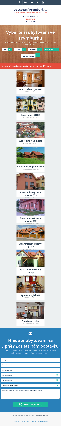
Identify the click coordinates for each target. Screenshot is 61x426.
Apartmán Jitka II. (30, 295)
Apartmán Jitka (30, 321)
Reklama (33, 421)
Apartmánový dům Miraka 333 (30, 219)
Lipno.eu (17, 421)
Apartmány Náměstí (30, 140)
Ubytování (30, 19)
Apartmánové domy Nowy (30, 271)
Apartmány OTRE (30, 115)
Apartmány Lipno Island (30, 166)
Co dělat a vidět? (30, 22)
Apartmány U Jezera (30, 89)
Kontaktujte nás (43, 421)
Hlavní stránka (30, 16)
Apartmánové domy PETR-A (30, 245)
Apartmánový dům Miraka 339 (30, 194)
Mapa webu (25, 421)
